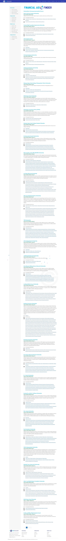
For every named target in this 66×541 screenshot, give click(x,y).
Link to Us (36, 539)
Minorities (35, 533)
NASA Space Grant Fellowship (30, 499)
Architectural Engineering (43, 149)
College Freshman (44, 104)
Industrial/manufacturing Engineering (31, 146)
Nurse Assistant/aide (44, 495)
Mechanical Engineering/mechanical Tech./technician (36, 318)
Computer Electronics (41, 182)
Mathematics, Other (28, 319)
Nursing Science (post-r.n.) (33, 493)
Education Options (44, 1)
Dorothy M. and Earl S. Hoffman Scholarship (33, 393)
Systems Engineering (40, 334)
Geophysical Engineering (31, 323)
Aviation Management (32, 490)
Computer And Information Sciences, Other (40, 325)
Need (35, 535)
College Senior (45, 61)
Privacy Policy (24, 539)
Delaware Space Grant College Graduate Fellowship (34, 123)
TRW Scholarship (27, 220)
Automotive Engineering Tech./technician (44, 332)
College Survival (62, 1)
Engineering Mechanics (34, 332)
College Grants (13, 17)
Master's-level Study (28, 48)
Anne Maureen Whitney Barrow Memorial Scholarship (35, 266)
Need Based (12, 21)
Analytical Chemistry (40, 493)
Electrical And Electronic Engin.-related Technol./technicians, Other (46, 170)
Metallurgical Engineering (46, 323)
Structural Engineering (38, 323)
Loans (59, 1)
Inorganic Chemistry (28, 491)
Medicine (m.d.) (31, 461)
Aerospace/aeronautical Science (30, 21)
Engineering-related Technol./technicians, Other (44, 276)
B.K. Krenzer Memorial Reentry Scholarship (32, 354)
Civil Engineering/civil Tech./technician (31, 182)
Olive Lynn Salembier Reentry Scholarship (32, 195)
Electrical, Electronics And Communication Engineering (33, 230)
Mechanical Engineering (46, 167)
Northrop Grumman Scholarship (30, 303)
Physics (44, 78)
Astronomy (32, 92)
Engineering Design (46, 334)
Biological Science (38, 494)
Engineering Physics (49, 322)
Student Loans (13, 25)
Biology (37, 459)
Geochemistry (33, 495)
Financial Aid (49, 1)
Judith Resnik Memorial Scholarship (31, 255)
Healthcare (49, 490)
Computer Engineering (33, 78)
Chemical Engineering (40, 146)
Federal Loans (13, 27)
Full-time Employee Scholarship (30, 55)
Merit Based (12, 20)
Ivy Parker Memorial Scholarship (30, 173)
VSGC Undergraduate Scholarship (30, 447)
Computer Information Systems (41, 370)
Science (53, 490)
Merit (35, 536)
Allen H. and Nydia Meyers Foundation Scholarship (34, 481)
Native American (13, 12)
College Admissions (38, 1)
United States (27, 47)
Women (23, 536)
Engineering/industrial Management (30, 334)
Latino (23, 535)
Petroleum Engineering (51, 163)
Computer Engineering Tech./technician (31, 229)
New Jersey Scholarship (29, 411)
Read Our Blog (33, 539)
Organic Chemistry (38, 495)
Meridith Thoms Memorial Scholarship (31, 464)
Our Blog (12, 39)
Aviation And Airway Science (40, 21)
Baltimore (26, 315)
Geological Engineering (30, 329)
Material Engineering (28, 145)
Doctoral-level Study (35, 48)
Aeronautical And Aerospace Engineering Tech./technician (38, 131)
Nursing (43, 494)
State (48, 533)
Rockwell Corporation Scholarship (30, 339)
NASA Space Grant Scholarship (30, 96)
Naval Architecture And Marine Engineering (34, 326)
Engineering (32, 50)
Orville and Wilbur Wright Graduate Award (32, 513)
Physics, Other (49, 325)
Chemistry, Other (27, 50)
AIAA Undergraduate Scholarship (30, 241)
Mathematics (27, 78)
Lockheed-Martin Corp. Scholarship (31, 284)
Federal (35, 532)
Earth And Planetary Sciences (45, 132)
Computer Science (39, 78)
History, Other (38, 119)
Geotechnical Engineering (41, 330)
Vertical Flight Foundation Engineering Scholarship (34, 25)
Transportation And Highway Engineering (47, 326)
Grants (56, 1)
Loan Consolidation (14, 32)
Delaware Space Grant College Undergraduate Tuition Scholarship (37, 83)
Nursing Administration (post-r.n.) (37, 491)
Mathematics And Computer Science (48, 168)
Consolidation (49, 536)
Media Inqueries (29, 539)
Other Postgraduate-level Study (36, 118)
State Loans (12, 28)
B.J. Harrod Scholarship (28, 375)
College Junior (34, 61)
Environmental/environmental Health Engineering (40, 164)
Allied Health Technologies (40, 490)
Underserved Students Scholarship (31, 67)
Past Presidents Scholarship (29, 429)
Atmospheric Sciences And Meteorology (34, 132)
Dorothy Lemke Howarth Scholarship (31, 136)
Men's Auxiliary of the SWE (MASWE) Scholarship (34, 152)
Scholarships (53, 1)
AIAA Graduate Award (28, 38)
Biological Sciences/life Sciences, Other (31, 51)
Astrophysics (27, 91)
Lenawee (26, 487)
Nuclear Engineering (49, 333)
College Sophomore (39, 61)
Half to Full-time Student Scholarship (31, 13)
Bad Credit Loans (13, 31)
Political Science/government (39, 50)
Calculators (48, 535)
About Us (21, 539)
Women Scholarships (14, 13)
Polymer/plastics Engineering (49, 318)
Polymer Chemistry (52, 493)
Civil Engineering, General (51, 149)
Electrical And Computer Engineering (46, 186)
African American (13, 9)
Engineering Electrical (39, 168)
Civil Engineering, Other (39, 167)
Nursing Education (45, 491)
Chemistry (27, 490)
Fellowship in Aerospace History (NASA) (32, 109)
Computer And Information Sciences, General (32, 149)
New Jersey (27, 417)
